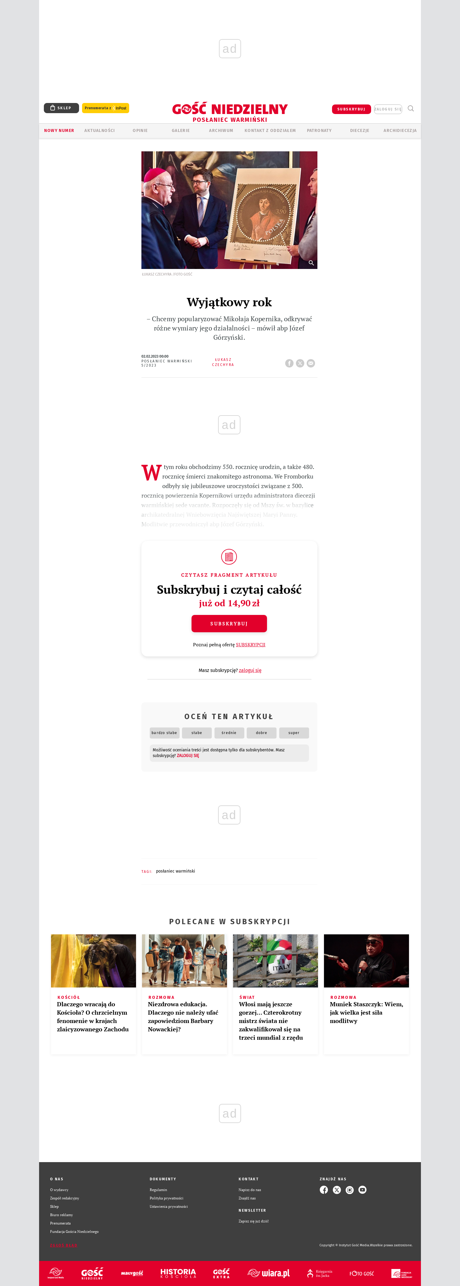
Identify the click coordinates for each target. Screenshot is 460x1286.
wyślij (312, 361)
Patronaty (319, 130)
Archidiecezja (400, 130)
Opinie (140, 130)
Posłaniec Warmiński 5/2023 (167, 363)
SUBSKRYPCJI (250, 644)
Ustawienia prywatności (169, 1206)
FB (290, 361)
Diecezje (360, 130)
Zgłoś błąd (64, 1245)
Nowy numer (59, 130)
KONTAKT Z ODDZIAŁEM (270, 130)
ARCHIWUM (221, 130)
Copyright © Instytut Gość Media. (344, 1245)
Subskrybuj (229, 623)
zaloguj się (388, 109)
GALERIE (181, 130)
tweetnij (301, 361)
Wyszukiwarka (410, 108)
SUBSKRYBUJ (351, 109)
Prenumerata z (105, 108)
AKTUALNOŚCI (99, 130)
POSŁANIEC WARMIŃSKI (175, 871)
